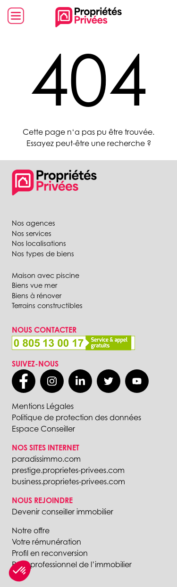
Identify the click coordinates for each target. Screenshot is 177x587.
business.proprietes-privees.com (68, 481)
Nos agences (33, 223)
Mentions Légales (43, 406)
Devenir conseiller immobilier (62, 511)
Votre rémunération (46, 541)
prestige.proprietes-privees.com (68, 470)
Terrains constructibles (47, 306)
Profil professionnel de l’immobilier (72, 564)
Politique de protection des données (76, 417)
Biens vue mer (34, 285)
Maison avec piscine (45, 275)
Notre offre (31, 530)
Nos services (31, 233)
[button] (19, 571)
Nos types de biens (43, 254)
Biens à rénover (36, 296)
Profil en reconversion (50, 553)
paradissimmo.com (46, 459)
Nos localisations (39, 243)
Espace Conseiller (43, 428)
